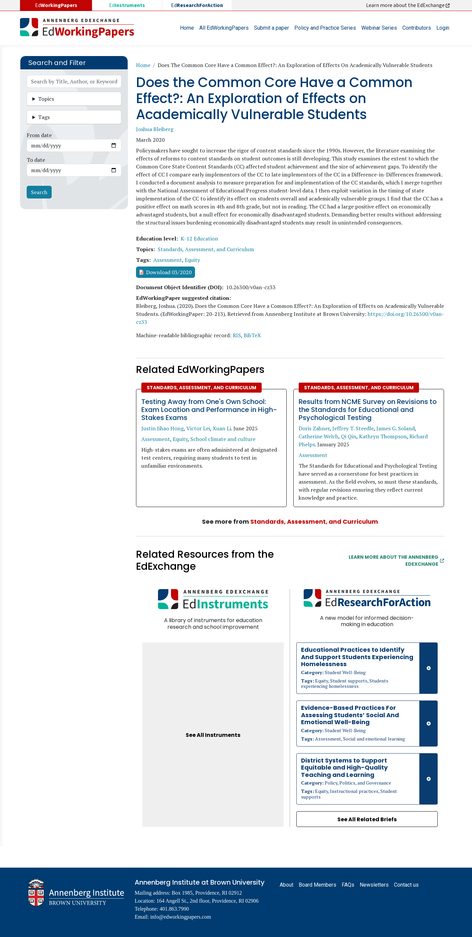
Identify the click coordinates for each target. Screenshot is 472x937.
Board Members (317, 885)
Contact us (406, 885)
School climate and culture (222, 439)
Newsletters (374, 885)
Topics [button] (46, 98)
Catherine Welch (318, 436)
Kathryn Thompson (383, 436)
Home (187, 28)
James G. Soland (395, 428)
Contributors (416, 28)
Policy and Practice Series (325, 28)
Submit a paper (271, 28)
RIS (237, 335)
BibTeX (252, 335)
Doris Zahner (314, 428)
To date (36, 159)
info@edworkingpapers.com (180, 917)
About (286, 885)
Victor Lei (198, 428)
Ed (127, 5)
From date (39, 135)
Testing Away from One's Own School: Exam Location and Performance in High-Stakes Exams (209, 409)
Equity (192, 260)
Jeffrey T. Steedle (353, 428)
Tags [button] (44, 117)
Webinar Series (379, 28)
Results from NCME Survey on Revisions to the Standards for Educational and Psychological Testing (368, 409)
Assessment (167, 260)
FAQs (348, 885)
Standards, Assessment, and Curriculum (206, 249)
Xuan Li (222, 428)
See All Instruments (213, 735)
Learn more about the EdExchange (408, 5)
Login (442, 28)
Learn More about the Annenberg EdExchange (396, 560)
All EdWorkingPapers (224, 28)
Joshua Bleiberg (154, 129)
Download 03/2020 (169, 272)
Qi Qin (348, 436)
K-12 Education (199, 238)
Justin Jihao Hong (162, 428)
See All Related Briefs (367, 819)
